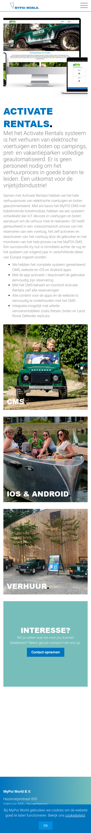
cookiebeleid (75, 815)
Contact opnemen (45, 652)
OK (45, 825)
